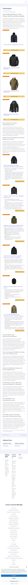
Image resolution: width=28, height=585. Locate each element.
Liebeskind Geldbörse (19, 450)
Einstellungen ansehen (14, 581)
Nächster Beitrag (23, 441)
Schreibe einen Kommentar (7, 451)
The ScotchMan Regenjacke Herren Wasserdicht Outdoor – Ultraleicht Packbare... (12, 321)
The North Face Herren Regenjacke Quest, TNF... (13, 44)
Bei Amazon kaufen (14, 50)
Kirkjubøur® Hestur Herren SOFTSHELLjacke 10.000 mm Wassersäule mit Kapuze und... (14, 229)
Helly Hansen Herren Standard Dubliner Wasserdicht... (11, 68)
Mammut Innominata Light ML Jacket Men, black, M (14, 292)
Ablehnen (14, 578)
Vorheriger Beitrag (5, 441)
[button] (26, 567)
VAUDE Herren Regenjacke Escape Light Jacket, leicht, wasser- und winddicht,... (13, 261)
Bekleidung (5, 452)
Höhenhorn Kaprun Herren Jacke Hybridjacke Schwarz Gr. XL (11, 198)
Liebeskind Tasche (7, 450)
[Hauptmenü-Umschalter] (26, 2)
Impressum (16, 583)
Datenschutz (12, 583)
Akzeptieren (14, 575)
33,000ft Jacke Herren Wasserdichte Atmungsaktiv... (11, 115)
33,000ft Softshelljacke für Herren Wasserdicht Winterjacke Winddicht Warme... (12, 167)
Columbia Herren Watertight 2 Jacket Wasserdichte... (11, 91)
